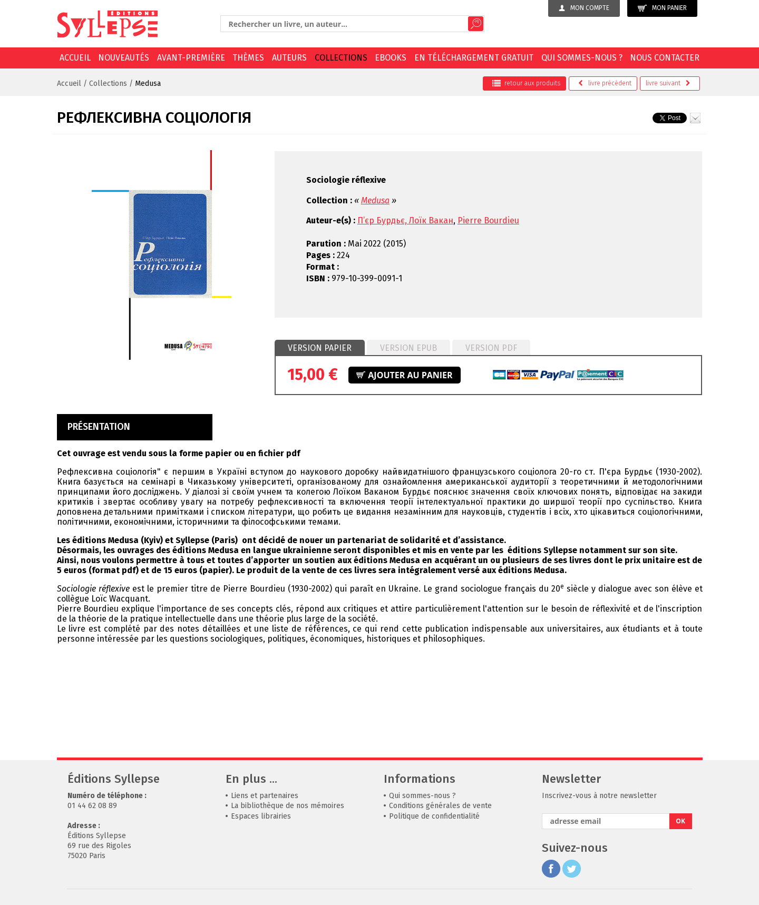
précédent (604, 83)
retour (526, 83)
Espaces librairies (261, 816)
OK (680, 821)
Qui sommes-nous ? (581, 58)
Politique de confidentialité (434, 816)
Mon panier (662, 8)
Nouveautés (123, 58)
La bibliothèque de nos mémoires (287, 805)
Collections (341, 58)
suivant (668, 83)
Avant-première (191, 58)
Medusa (148, 83)
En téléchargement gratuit (473, 58)
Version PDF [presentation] (491, 348)
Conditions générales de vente (440, 805)
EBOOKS (390, 58)
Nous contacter (664, 58)
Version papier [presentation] (320, 348)
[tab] (320, 348)
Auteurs (289, 58)
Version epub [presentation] (408, 348)
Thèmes (248, 58)
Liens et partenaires (264, 795)
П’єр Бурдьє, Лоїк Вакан (405, 220)
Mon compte (584, 8)
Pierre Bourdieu (488, 220)
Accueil (75, 58)
